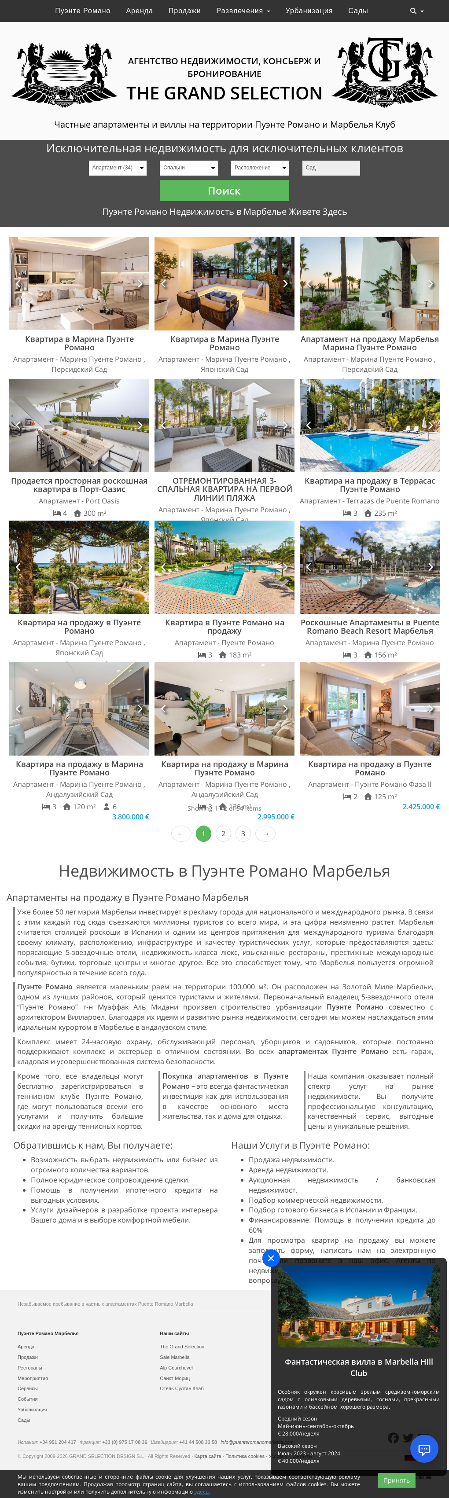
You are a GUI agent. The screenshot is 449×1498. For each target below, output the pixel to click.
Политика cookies (245, 1456)
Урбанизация (309, 11)
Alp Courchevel (176, 1367)
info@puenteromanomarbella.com (257, 1442)
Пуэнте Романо (82, 11)
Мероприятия (33, 1378)
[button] (18, 283)
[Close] (271, 1258)
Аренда (139, 11)
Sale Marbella (174, 1357)
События (27, 1399)
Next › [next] (265, 834)
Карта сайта (208, 1456)
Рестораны (30, 1367)
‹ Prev (181, 834)
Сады (358, 11)
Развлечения (243, 11)
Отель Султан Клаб (181, 1388)
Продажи (185, 11)
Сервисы (28, 1388)
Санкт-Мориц (175, 1378)
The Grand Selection (182, 1346)
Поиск (224, 190)
